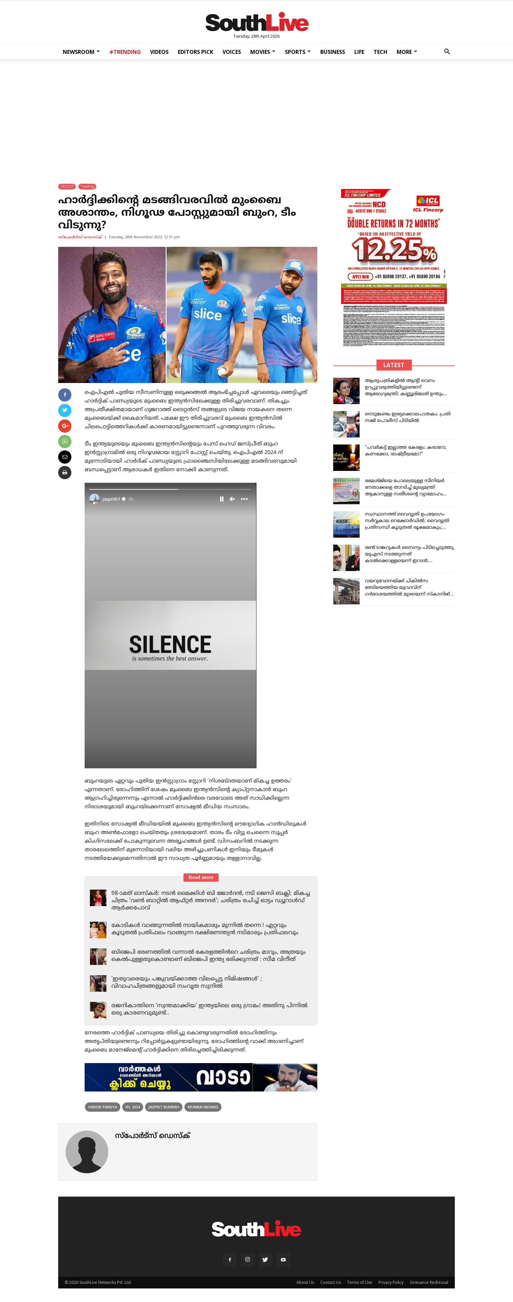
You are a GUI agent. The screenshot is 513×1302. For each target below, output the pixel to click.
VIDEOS (159, 52)
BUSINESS (332, 52)
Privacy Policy (391, 1282)
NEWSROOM (81, 52)
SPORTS (298, 52)
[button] (447, 52)
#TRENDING (125, 52)
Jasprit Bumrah (163, 1106)
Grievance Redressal (429, 1282)
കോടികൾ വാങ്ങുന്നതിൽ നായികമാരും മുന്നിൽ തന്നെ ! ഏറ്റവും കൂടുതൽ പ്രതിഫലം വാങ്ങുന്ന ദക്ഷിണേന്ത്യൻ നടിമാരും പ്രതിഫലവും (204, 929)
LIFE (359, 52)
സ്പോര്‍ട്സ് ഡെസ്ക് (80, 237)
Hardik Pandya (102, 1106)
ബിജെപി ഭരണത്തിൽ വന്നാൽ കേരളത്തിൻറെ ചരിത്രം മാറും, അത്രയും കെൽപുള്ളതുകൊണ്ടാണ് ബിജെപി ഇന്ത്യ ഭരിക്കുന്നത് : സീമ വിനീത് (208, 956)
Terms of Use (359, 1282)
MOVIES (262, 52)
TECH (380, 52)
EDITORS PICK (195, 52)
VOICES (231, 52)
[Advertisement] (256, 117)
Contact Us (330, 1282)
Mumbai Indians (203, 1106)
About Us (305, 1282)
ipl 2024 (133, 1106)
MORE (407, 52)
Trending (87, 186)
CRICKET (67, 186)
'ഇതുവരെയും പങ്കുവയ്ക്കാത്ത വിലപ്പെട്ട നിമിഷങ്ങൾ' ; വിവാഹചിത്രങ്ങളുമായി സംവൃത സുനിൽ (186, 983)
